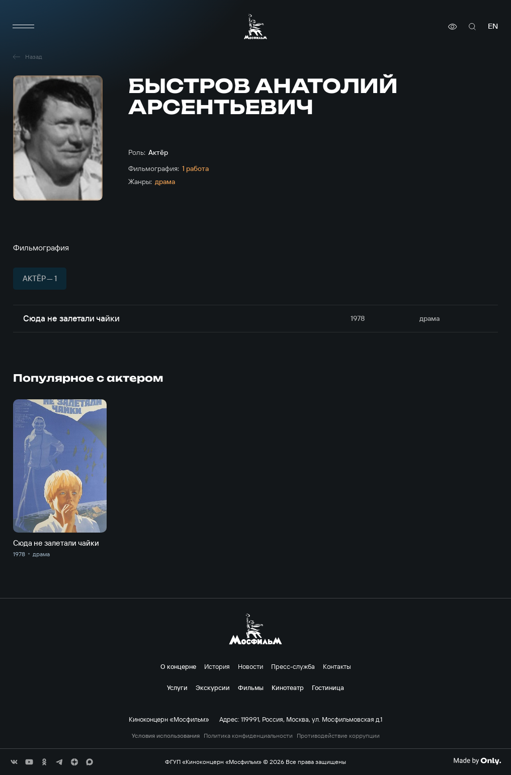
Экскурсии (213, 687)
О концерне (178, 666)
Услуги (177, 687)
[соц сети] (14, 762)
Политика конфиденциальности (248, 735)
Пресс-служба (293, 666)
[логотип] (255, 26)
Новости (250, 666)
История (217, 666)
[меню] (23, 27)
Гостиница (328, 687)
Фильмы (251, 687)
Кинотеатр (288, 687)
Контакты (337, 666)
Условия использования (166, 735)
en (493, 26)
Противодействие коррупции (338, 735)
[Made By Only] (477, 761)
